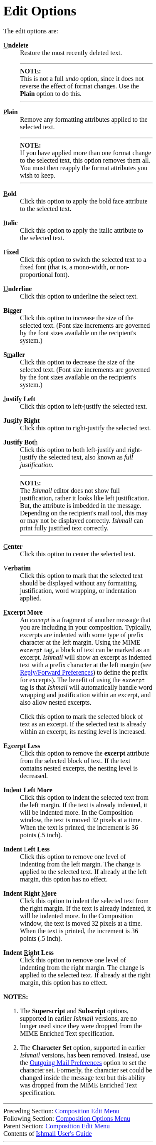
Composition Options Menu (93, 1118)
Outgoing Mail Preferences (66, 1062)
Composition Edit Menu (87, 1111)
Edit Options (39, 10)
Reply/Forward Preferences (56, 672)
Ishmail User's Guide (64, 1133)
